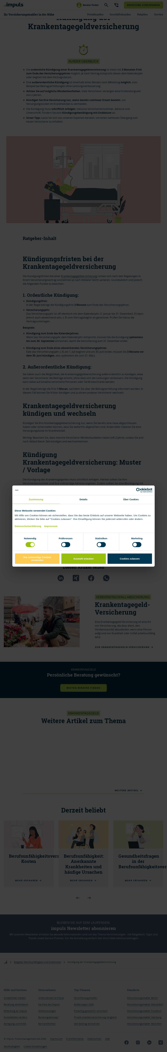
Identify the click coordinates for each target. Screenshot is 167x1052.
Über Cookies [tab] (131, 499)
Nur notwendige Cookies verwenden (37, 558)
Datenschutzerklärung (28, 526)
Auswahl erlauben (83, 558)
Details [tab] (83, 499)
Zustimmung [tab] (36, 499)
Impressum (51, 526)
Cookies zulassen (130, 558)
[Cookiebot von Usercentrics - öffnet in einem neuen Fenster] (138, 490)
